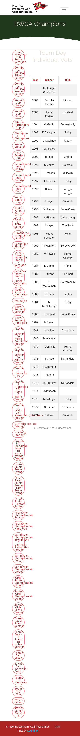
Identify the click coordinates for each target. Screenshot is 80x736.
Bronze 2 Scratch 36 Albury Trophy (19, 356)
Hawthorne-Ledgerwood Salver (19, 235)
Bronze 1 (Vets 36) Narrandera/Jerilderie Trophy (19, 411)
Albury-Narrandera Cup (19, 125)
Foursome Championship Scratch (19, 515)
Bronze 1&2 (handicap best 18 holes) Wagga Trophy (19, 450)
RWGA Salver (18, 701)
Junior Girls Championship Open (19, 595)
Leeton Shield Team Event (19, 468)
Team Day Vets (18, 691)
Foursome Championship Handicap (19, 526)
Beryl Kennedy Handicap (19, 320)
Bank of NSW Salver (18, 223)
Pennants (19, 300)
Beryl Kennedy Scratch (19, 309)
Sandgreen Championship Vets (19, 558)
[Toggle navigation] (64, 10)
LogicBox (32, 730)
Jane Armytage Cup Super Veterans (19, 57)
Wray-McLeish (19, 145)
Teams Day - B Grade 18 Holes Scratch (19, 639)
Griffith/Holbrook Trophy (19, 425)
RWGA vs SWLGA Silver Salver (19, 73)
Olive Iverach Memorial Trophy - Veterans (19, 259)
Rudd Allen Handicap (19, 292)
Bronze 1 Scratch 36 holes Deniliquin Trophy (19, 336)
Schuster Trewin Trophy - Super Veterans (19, 277)
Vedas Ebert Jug (18, 200)
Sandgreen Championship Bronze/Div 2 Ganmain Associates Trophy (19, 542)
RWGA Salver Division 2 (19, 712)
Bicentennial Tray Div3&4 (19, 178)
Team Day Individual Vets (19, 667)
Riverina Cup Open (19, 114)
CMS (57, 726)
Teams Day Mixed (18, 655)
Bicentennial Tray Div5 (19, 189)
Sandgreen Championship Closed (19, 569)
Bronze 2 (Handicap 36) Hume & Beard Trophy (19, 390)
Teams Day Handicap (19, 680)
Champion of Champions (19, 136)
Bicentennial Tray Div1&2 (19, 167)
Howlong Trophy (19, 434)
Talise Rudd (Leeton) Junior (19, 502)
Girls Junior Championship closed (19, 581)
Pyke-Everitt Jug (18, 155)
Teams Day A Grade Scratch (19, 622)
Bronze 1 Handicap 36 (19, 372)
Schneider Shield (19, 245)
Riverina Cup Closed (19, 103)
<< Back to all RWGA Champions (52, 428)
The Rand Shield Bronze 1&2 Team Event (19, 486)
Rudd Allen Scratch (19, 211)
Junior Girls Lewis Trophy (19, 608)
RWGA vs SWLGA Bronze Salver (19, 89)
